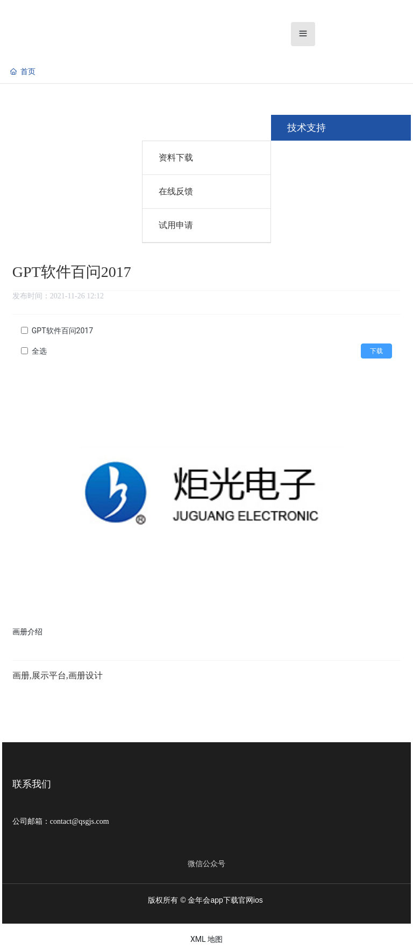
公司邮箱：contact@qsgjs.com (60, 821)
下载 (376, 351)
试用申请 (176, 225)
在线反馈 (176, 191)
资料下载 (176, 157)
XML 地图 (206, 939)
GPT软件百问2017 (62, 330)
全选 (39, 351)
